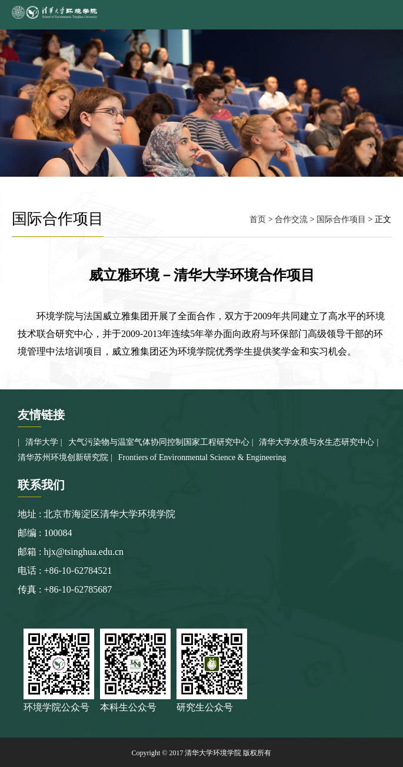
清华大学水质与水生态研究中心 (316, 442)
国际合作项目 (341, 219)
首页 (257, 219)
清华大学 (41, 442)
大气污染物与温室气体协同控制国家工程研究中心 (158, 442)
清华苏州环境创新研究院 (63, 457)
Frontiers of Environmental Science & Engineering (202, 457)
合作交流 (291, 219)
